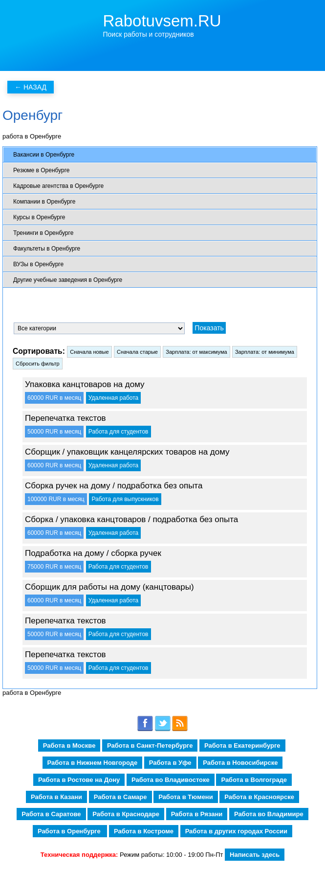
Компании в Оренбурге (44, 201)
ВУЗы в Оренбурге (38, 264)
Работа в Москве (69, 745)
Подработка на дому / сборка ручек (93, 553)
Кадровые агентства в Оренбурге (58, 186)
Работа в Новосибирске (240, 762)
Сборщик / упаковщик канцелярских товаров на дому (127, 452)
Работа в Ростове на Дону (79, 779)
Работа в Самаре (120, 797)
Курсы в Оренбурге (39, 217)
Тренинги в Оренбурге (43, 232)
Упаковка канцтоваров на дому (85, 384)
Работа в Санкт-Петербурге (150, 745)
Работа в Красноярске (259, 797)
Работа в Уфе (170, 762)
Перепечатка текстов (65, 418)
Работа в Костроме (143, 831)
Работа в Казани (56, 797)
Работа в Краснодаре (125, 814)
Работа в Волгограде (254, 779)
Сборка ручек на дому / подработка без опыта (113, 485)
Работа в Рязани (197, 814)
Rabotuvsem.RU (162, 21)
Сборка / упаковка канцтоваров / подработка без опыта (131, 519)
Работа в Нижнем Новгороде (92, 762)
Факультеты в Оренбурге (46, 248)
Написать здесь (255, 854)
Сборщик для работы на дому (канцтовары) (109, 587)
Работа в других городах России (236, 831)
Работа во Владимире (268, 814)
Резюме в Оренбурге (41, 170)
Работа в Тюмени (185, 797)
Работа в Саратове (51, 814)
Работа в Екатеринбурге (242, 745)
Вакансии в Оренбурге (43, 154)
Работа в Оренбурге (70, 831)
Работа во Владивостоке (170, 779)
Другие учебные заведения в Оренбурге (67, 279)
